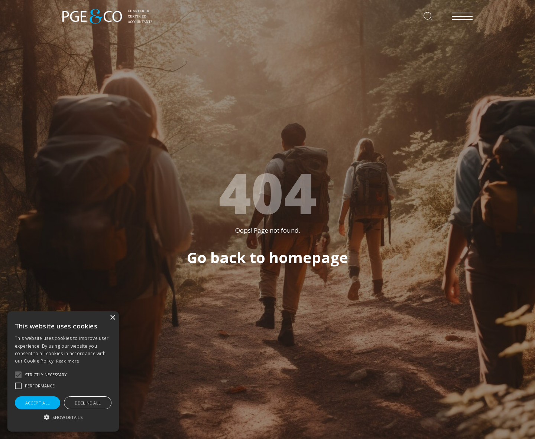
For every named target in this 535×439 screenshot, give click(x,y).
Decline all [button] (88, 403)
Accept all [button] (37, 403)
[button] (18, 374)
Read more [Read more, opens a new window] (68, 361)
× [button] (112, 318)
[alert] (63, 371)
